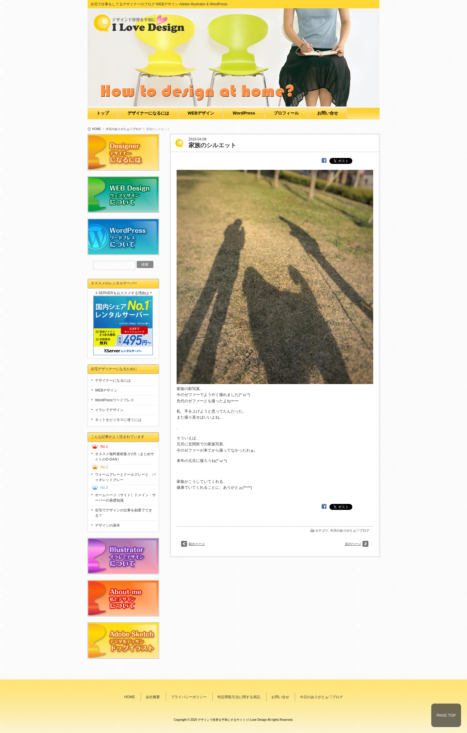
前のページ (197, 544)
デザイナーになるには (148, 113)
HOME (96, 129)
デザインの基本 (107, 525)
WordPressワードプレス (114, 400)
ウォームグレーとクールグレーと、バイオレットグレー (125, 477)
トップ (102, 113)
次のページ (353, 544)
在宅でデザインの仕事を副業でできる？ (123, 513)
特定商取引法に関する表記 (238, 697)
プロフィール (286, 113)
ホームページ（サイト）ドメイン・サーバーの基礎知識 (125, 497)
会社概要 (153, 697)
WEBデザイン (201, 113)
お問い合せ (327, 113)
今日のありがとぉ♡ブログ (123, 129)
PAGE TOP (446, 715)
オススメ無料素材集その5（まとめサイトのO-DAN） (124, 456)
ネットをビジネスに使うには (118, 420)
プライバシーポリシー (189, 697)
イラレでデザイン (109, 410)
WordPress (244, 113)
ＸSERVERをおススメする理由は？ (123, 293)
